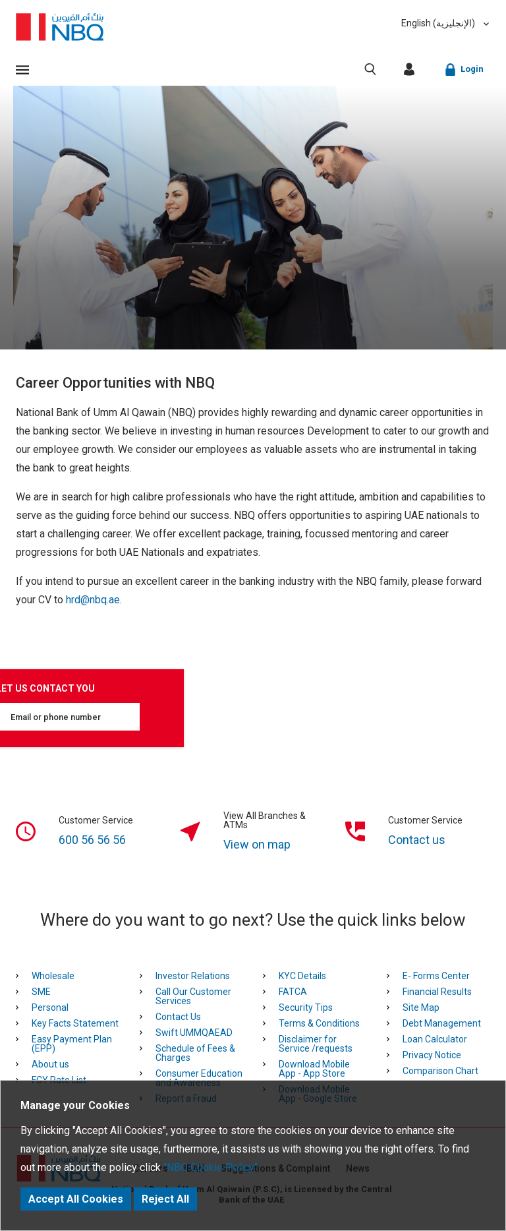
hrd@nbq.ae (93, 599)
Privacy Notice (432, 1055)
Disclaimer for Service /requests (315, 1044)
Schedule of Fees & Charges (195, 1053)
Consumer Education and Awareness (198, 1078)
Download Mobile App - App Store (314, 1069)
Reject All (165, 1199)
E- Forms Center (436, 975)
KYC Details (302, 975)
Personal (50, 1007)
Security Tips (306, 1007)
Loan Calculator (435, 1039)
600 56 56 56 (92, 840)
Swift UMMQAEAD (194, 1032)
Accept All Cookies (75, 1199)
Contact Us (178, 1016)
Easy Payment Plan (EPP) (72, 1044)
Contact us (416, 840)
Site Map (421, 1007)
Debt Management (442, 1023)
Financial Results (437, 991)
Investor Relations (192, 975)
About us (50, 1064)
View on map (257, 844)
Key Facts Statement (75, 1023)
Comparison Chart (440, 1070)
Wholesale (53, 975)
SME (41, 991)
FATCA (293, 991)
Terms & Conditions (319, 1023)
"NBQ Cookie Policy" (210, 1167)
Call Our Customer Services (193, 996)
